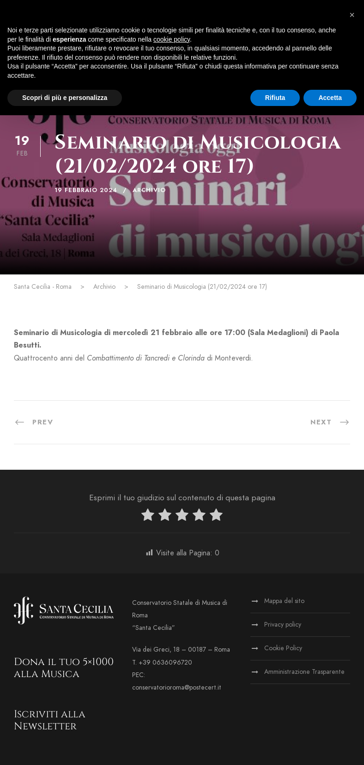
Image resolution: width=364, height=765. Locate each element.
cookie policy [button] (171, 39)
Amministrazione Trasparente (304, 671)
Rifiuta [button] (275, 97)
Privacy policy (282, 624)
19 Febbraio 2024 (86, 190)
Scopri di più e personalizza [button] (64, 97)
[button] (352, 14)
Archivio (149, 190)
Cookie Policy (283, 648)
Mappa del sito (284, 601)
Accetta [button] (330, 97)
